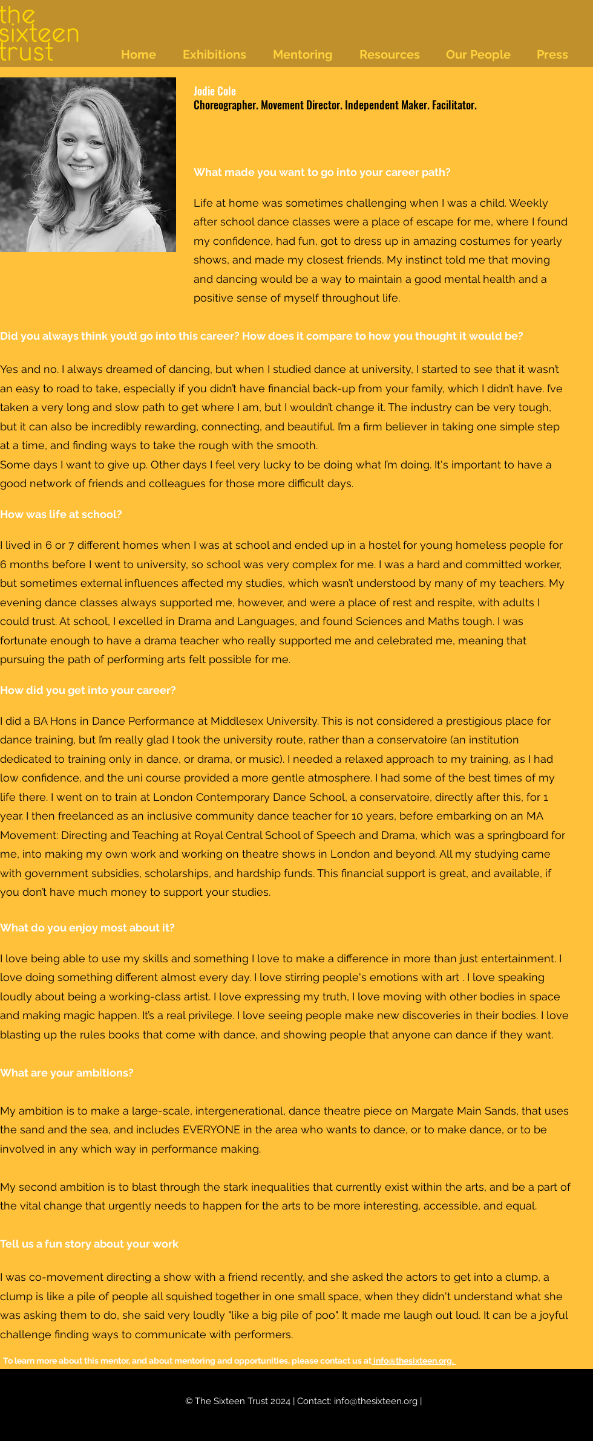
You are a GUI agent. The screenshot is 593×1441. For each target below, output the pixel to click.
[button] (222, 54)
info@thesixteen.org (376, 1401)
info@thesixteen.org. (414, 1360)
